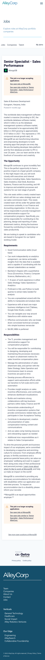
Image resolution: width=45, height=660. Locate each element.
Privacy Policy (32, 653)
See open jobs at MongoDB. (20, 84)
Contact (7, 597)
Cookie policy (27, 560)
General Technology (14, 613)
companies (12, 45)
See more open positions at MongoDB (22, 535)
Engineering (10, 635)
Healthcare (10, 616)
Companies (8, 591)
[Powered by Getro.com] (22, 554)
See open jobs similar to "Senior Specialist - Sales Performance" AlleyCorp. (22, 89)
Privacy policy (16, 560)
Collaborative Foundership (17, 641)
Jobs (5, 600)
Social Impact (11, 619)
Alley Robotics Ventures (15, 622)
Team (5, 589)
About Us (7, 594)
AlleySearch (10, 638)
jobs (3, 45)
